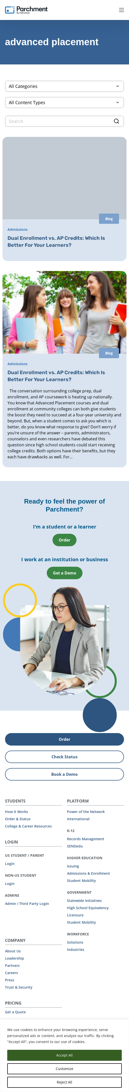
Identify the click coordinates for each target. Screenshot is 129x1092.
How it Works (16, 811)
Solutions (75, 942)
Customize (64, 1068)
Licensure (75, 915)
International (78, 819)
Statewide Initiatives (84, 900)
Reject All (64, 1082)
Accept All (64, 1055)
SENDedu (75, 846)
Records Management (85, 838)
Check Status (65, 757)
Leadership (14, 958)
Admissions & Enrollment (88, 873)
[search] (64, 121)
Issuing (73, 866)
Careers (11, 972)
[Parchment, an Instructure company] (26, 10)
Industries (75, 949)
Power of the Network (86, 811)
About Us (13, 951)
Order (64, 540)
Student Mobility (81, 880)
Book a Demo (64, 774)
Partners (12, 965)
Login (9, 863)
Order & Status (17, 819)
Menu (121, 9)
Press (9, 980)
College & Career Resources (28, 826)
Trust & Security (18, 987)
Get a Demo (64, 573)
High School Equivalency (88, 907)
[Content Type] (64, 102)
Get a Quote (15, 1012)
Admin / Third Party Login (27, 903)
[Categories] (64, 86)
